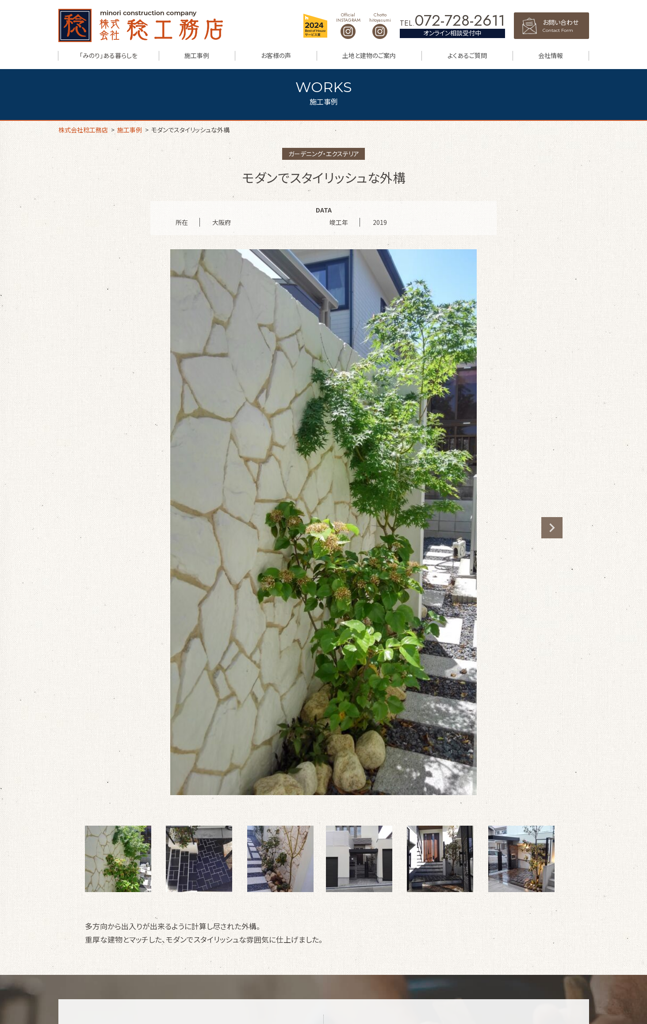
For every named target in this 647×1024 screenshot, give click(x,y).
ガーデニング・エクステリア (323, 153)
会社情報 (550, 55)
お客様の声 (276, 55)
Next (552, 527)
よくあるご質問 (467, 55)
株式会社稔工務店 (140, 25)
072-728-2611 (460, 20)
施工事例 (196, 55)
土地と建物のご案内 (369, 55)
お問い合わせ (566, 26)
